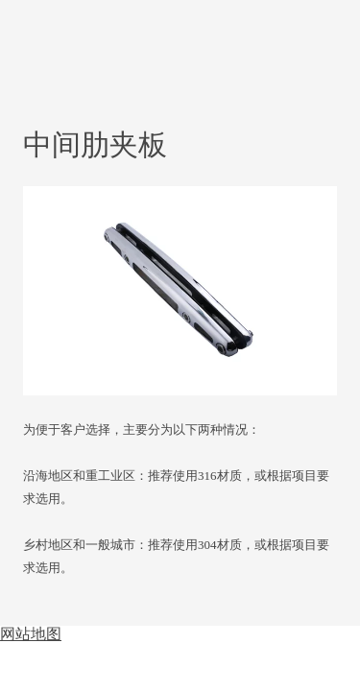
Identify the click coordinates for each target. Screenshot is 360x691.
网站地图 (30, 634)
